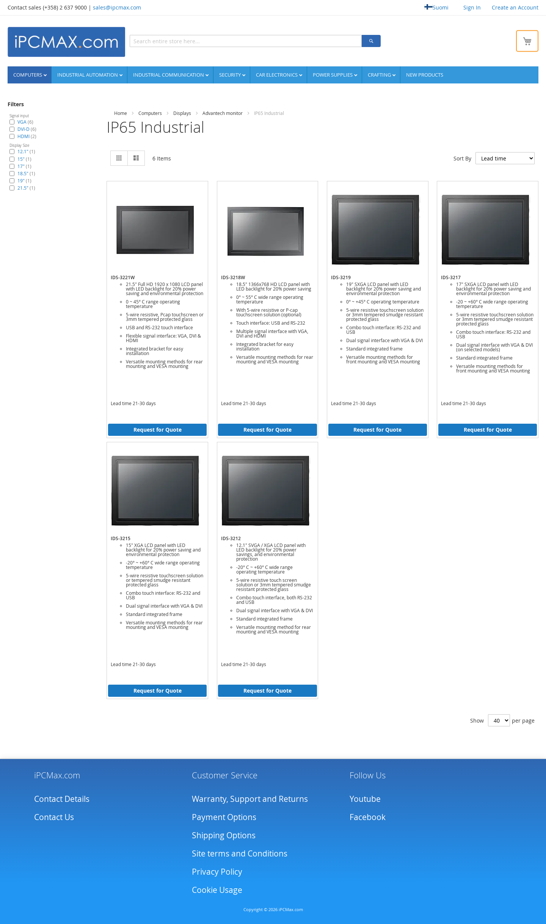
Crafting (380, 74)
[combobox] (246, 41)
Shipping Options (224, 835)
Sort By (462, 158)
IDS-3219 (341, 277)
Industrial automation (88, 74)
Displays (182, 113)
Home (120, 113)
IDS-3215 (120, 538)
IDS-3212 (231, 538)
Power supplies (333, 74)
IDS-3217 (451, 277)
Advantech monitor (222, 113)
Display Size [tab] (19, 145)
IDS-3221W (123, 277)
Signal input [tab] (19, 116)
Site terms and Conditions (239, 853)
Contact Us (54, 817)
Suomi (436, 7)
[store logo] (66, 42)
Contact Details (61, 799)
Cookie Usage (217, 890)
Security (230, 74)
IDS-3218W (233, 277)
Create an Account (515, 7)
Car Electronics (277, 74)
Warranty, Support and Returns (250, 799)
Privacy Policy (217, 871)
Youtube (365, 799)
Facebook (368, 817)
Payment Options (224, 817)
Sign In (472, 7)
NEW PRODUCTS (424, 74)
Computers (28, 74)
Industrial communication (169, 74)
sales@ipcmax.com (117, 7)
